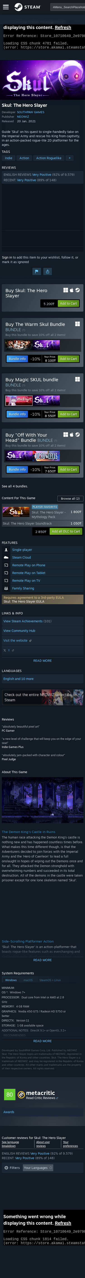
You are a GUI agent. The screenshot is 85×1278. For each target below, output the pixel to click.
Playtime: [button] (11, 1184)
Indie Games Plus (13, 749)
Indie (8, 161)
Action (24, 161)
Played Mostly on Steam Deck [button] (49, 1184)
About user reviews (43, 1146)
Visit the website (17, 643)
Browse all (70, 501)
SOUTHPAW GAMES (30, 115)
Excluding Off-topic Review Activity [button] (31, 1177)
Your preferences (70, 1146)
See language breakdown (10, 1146)
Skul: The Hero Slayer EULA (24, 604)
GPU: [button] (60, 1191)
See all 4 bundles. (15, 489)
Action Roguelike (48, 161)
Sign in (7, 260)
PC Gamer (8, 733)
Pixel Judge (9, 762)
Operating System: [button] (18, 1191)
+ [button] (69, 161)
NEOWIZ (23, 119)
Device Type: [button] (14, 1198)
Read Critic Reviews (40, 1100)
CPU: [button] (44, 1191)
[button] (42, 180)
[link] (43, 361)
